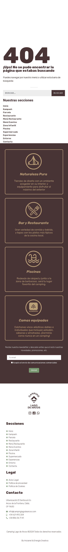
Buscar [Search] (58, 93)
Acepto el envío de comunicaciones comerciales (35, 363)
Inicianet (28, 540)
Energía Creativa (41, 540)
